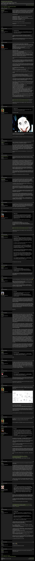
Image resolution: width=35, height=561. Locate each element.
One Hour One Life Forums (6, 1)
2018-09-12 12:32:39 (4, 385)
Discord (17, 505)
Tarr (2, 290)
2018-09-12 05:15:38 (4, 265)
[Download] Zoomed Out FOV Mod (17, 504)
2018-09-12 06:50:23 (4, 289)
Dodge (2, 203)
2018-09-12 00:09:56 (4, 155)
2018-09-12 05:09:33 (4, 211)
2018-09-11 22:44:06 (4, 8)
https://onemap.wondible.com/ (16, 457)
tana (2, 462)
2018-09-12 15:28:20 (4, 509)
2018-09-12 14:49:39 (4, 483)
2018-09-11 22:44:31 (4, 28)
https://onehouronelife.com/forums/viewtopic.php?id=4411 (20, 228)
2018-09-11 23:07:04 (4, 42)
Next (9, 7)
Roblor (2, 107)
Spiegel (2, 550)
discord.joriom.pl (27, 505)
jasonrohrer (3, 178)
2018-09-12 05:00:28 (4, 202)
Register (10, 3)
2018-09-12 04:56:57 (4, 177)
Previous (4, 7)
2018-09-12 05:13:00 (4, 234)
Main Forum (5, 6)
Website (2, 435)
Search (7, 3)
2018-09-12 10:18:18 (4, 350)
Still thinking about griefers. (12, 6)
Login (13, 3)
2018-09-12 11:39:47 (4, 360)
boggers (2, 351)
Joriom (2, 484)
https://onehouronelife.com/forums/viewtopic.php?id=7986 (20, 99)
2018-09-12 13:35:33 (4, 426)
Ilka (1, 361)
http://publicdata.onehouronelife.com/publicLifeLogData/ (20, 456)
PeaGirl (2, 372)
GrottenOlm (3, 266)
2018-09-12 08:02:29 (4, 312)
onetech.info (17, 506)
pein (2, 43)
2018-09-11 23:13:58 (4, 106)
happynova (3, 142)
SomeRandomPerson (4, 156)
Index (2, 3)
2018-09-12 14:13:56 (4, 461)
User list (4, 3)
